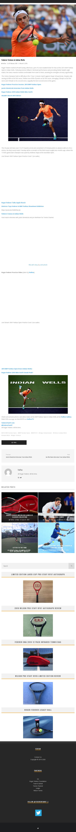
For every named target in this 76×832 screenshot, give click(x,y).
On (38, 779)
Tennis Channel (38, 786)
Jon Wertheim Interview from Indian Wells (54, 456)
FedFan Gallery (66, 417)
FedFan (3, 63)
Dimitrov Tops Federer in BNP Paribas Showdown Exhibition (22, 206)
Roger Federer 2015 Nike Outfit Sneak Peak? (17, 372)
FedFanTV (30, 419)
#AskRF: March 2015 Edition (11, 96)
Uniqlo (38, 788)
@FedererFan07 (6, 425)
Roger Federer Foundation (37, 781)
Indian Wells (6, 435)
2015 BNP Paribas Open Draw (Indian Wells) (16, 369)
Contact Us (38, 757)
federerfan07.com (7, 423)
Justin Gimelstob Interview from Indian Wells (17, 88)
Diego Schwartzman (45, 433)
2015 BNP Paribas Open (9, 433)
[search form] (35, 566)
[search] (72, 566)
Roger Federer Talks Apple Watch (13, 203)
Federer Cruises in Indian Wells (12, 214)
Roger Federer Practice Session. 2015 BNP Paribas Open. (21, 84)
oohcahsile (43, 265)
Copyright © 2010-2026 (37, 759)
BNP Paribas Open (24, 433)
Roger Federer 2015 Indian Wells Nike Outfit (17, 92)
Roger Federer (16, 435)
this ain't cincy (33, 265)
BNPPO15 (35, 433)
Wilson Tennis (38, 790)
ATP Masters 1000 (13, 63)
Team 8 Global (38, 784)
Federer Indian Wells (60, 433)
